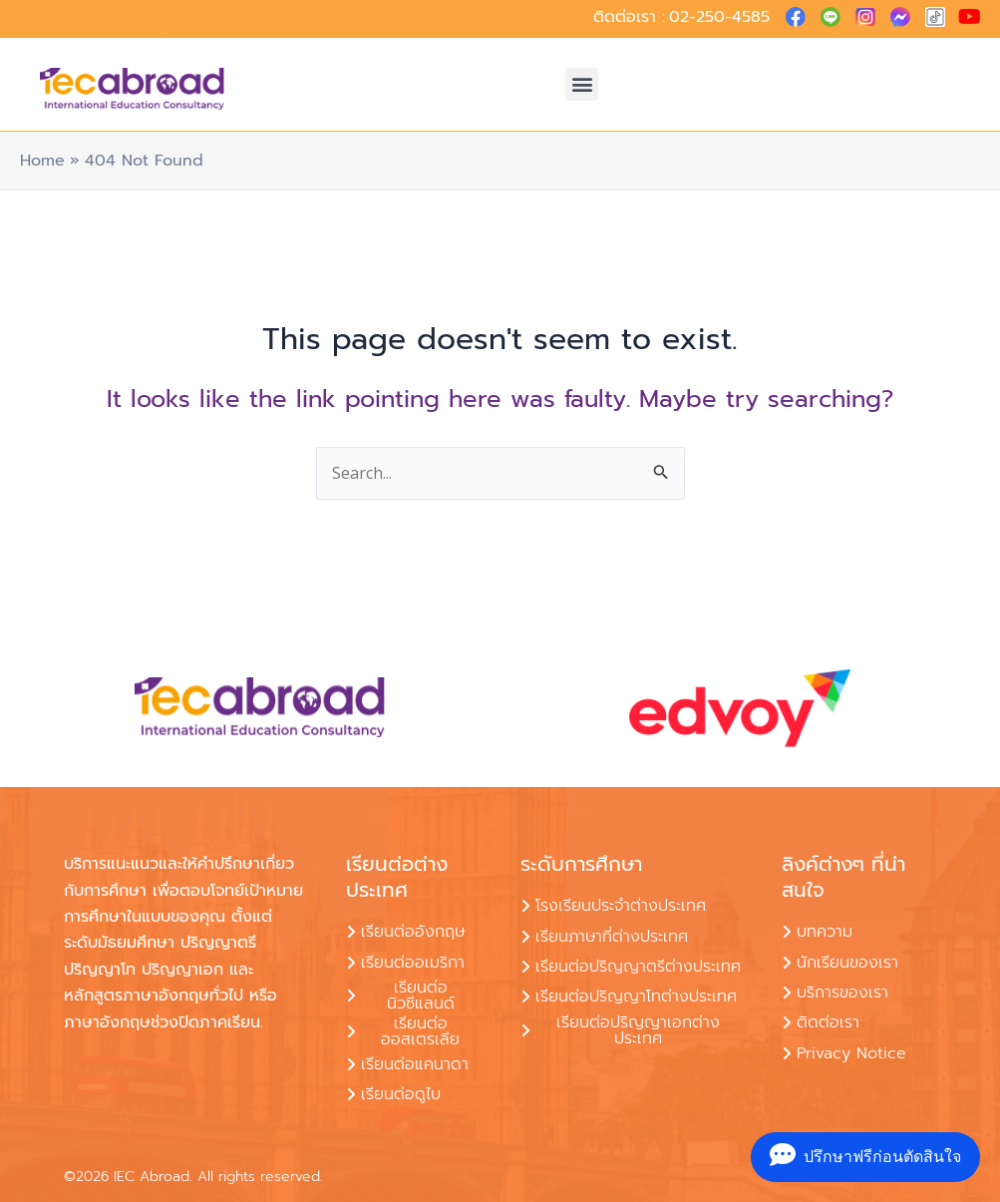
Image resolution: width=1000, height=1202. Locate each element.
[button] (581, 84)
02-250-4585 (719, 17)
